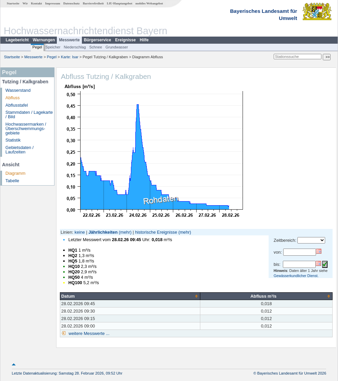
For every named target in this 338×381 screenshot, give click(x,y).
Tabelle (12, 180)
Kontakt (36, 3)
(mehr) (125, 232)
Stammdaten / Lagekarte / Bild (29, 114)
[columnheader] (130, 296)
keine (79, 232)
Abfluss (12, 97)
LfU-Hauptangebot (119, 3)
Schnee (95, 47)
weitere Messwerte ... (88, 333)
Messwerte (69, 40)
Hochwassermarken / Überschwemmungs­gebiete (25, 128)
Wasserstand (17, 90)
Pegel (37, 47)
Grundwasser (117, 47)
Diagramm (15, 173)
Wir (25, 3)
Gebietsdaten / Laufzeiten (19, 149)
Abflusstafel (16, 105)
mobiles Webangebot (149, 3)
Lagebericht (17, 40)
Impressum (52, 3)
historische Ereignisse (156, 232)
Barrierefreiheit (93, 3)
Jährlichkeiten (102, 232)
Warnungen (44, 40)
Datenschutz (71, 3)
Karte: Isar (69, 57)
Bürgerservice (97, 40)
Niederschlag (75, 47)
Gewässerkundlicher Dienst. (296, 276)
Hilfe (144, 40)
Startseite (13, 3)
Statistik (13, 140)
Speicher (52, 47)
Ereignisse (125, 40)
